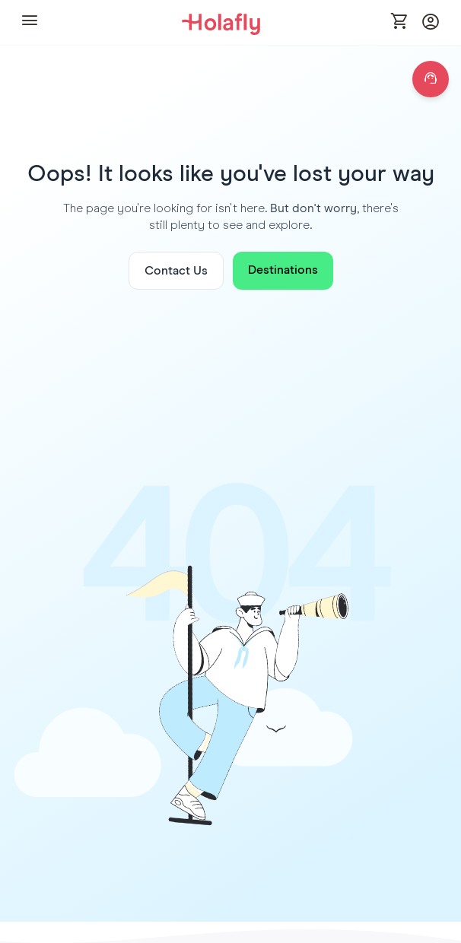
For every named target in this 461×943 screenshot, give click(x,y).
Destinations (283, 270)
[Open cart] (400, 22)
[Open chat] (430, 79)
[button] (29, 22)
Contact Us (176, 271)
